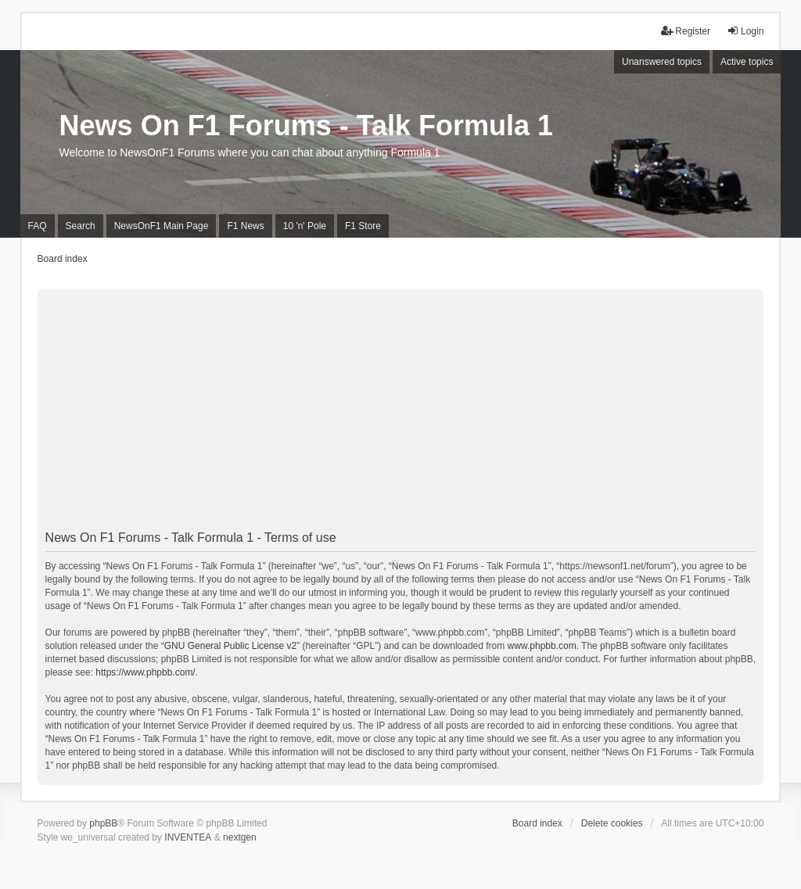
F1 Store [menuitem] (363, 225)
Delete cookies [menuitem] (612, 823)
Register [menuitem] (685, 31)
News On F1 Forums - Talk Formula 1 (306, 125)
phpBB (103, 823)
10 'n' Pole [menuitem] (304, 225)
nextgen (240, 837)
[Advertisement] (400, 414)
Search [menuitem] (80, 225)
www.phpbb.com (542, 645)
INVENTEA (187, 837)
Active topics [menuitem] (746, 61)
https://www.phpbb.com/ (145, 672)
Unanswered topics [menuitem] (662, 61)
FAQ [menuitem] (37, 225)
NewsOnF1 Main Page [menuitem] (161, 225)
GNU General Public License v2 (230, 645)
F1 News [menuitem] (245, 225)
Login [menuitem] (745, 31)
